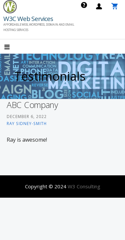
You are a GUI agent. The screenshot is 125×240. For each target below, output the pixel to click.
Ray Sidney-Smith (27, 123)
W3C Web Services (28, 18)
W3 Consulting (84, 186)
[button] (12, 47)
